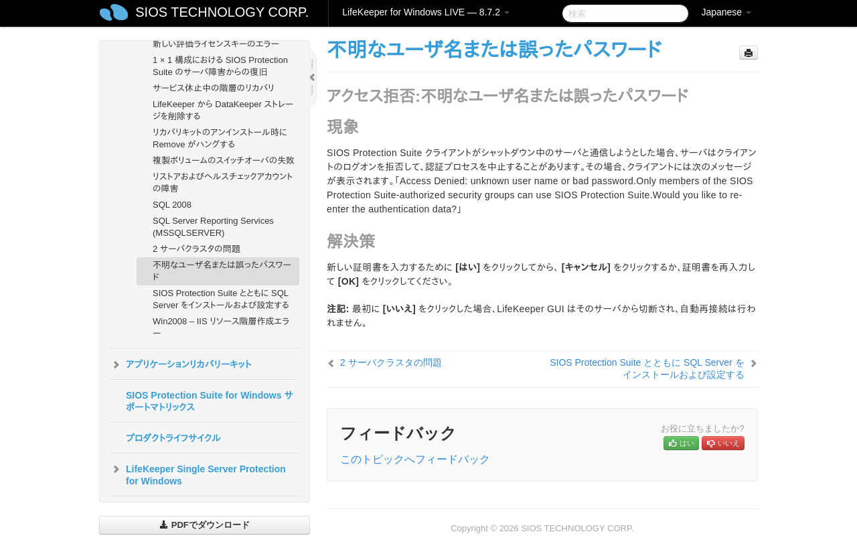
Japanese (726, 12)
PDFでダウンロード (204, 525)
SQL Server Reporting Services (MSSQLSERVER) (213, 227)
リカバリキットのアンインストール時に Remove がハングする (220, 138)
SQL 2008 (172, 205)
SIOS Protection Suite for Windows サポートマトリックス (209, 401)
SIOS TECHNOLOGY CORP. (222, 12)
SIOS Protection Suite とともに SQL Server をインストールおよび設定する (221, 299)
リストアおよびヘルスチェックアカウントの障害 (223, 183)
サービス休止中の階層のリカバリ (214, 88)
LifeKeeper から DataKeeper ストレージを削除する (223, 110)
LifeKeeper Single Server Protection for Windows (198, 473)
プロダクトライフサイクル (173, 438)
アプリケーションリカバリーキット (180, 364)
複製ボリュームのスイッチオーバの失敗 (224, 160)
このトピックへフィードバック (415, 459)
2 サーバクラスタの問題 (196, 249)
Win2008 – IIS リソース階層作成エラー (221, 327)
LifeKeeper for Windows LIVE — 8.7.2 (426, 12)
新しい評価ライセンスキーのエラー (216, 44)
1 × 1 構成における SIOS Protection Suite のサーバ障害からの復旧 (220, 66)
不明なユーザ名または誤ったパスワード (222, 271)
